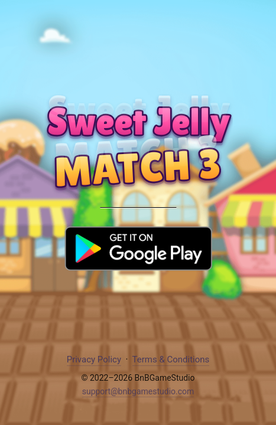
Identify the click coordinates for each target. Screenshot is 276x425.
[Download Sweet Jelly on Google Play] (138, 264)
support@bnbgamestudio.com (138, 391)
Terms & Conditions (171, 359)
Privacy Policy (94, 359)
